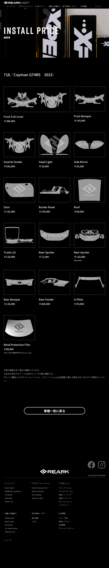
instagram (101, 464)
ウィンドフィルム (65, 488)
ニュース (98, 6)
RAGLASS (8, 498)
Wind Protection (38, 491)
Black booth (9, 522)
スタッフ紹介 (63, 518)
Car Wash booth (11, 528)
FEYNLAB (8, 495)
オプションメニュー (66, 502)
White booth (9, 518)
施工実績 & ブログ (69, 6)
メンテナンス (63, 505)
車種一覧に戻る (54, 411)
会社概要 (83, 6)
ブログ (34, 522)
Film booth (9, 525)
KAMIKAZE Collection (13, 491)
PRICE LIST (9, 502)
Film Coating (36, 495)
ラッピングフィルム (66, 491)
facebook (91, 464)
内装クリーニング (65, 495)
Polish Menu (9, 488)
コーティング (11, 6)
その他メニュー (40, 6)
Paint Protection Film (39, 488)
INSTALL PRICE (37, 498)
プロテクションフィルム (25, 7)
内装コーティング (65, 498)
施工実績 (35, 518)
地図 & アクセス (64, 522)
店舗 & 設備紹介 (54, 6)
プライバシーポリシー (67, 528)
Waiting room (10, 532)
